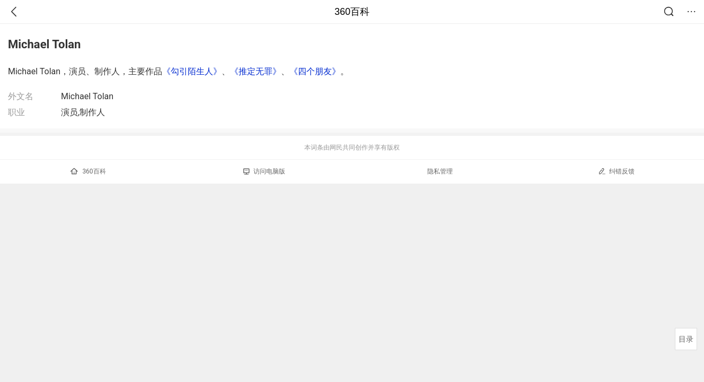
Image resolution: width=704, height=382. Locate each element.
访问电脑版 (264, 171)
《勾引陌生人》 (192, 71)
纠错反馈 (616, 171)
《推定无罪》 (255, 71)
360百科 (352, 11)
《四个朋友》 (314, 71)
